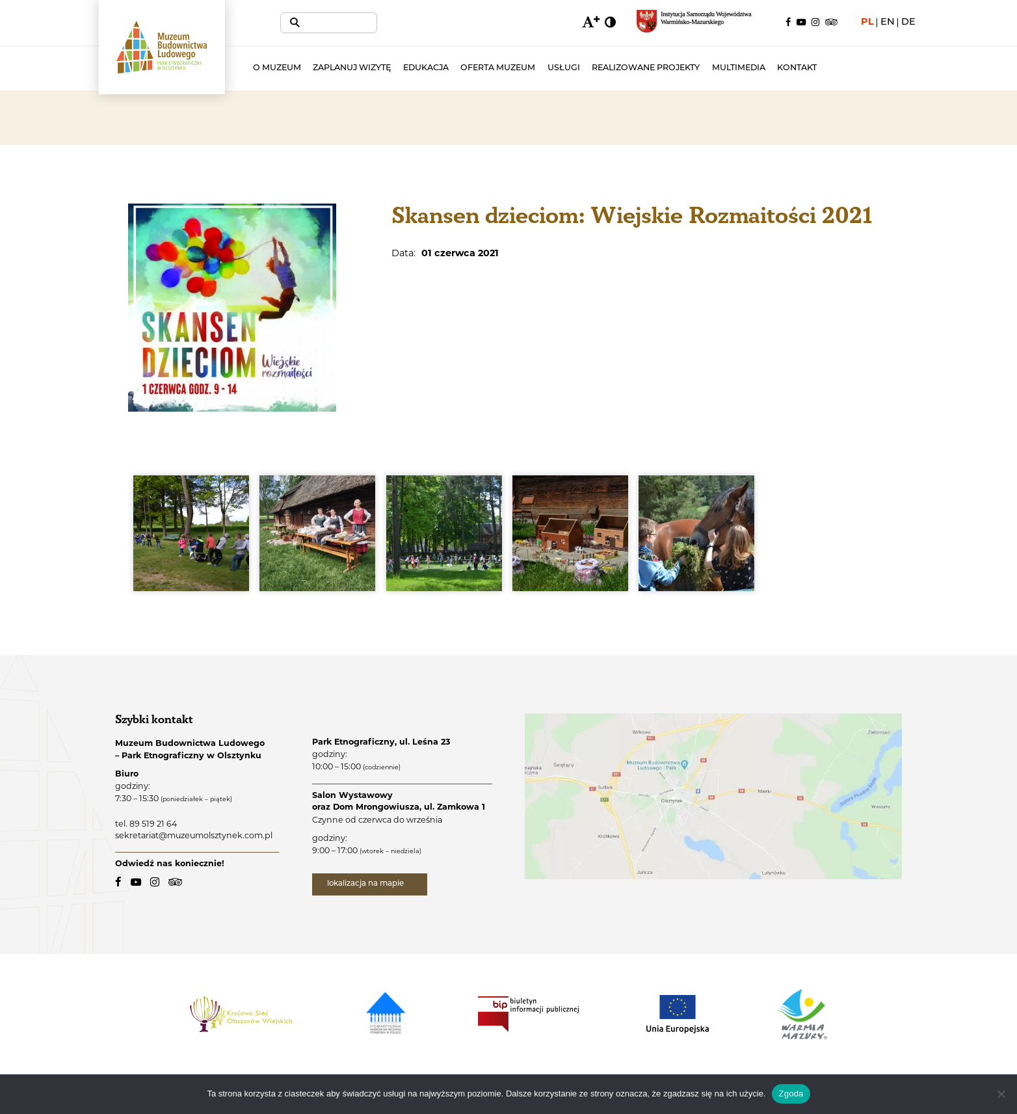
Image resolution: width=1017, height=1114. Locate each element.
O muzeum (315, 68)
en (887, 22)
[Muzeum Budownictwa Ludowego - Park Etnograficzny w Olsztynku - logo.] (181, 61)
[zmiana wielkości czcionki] (589, 22)
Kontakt (835, 68)
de (908, 22)
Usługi (601, 68)
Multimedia (776, 68)
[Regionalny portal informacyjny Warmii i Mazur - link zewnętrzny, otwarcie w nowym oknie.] (701, 22)
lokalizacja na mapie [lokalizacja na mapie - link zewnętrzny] (369, 884)
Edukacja (463, 68)
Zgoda (790, 1093)
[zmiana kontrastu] (610, 22)
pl (867, 22)
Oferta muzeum (536, 68)
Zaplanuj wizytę (390, 68)
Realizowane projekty (684, 68)
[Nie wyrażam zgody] (1000, 1093)
